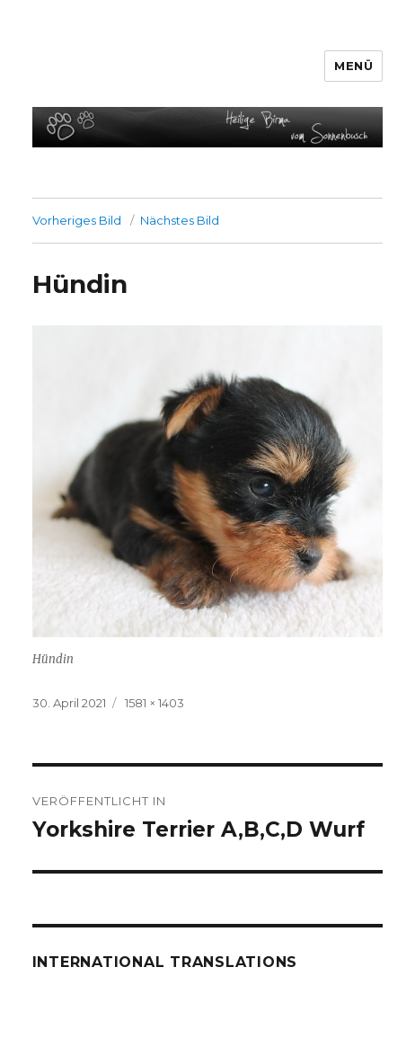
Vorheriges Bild (76, 220)
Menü (353, 65)
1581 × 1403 (154, 703)
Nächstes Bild (179, 220)
